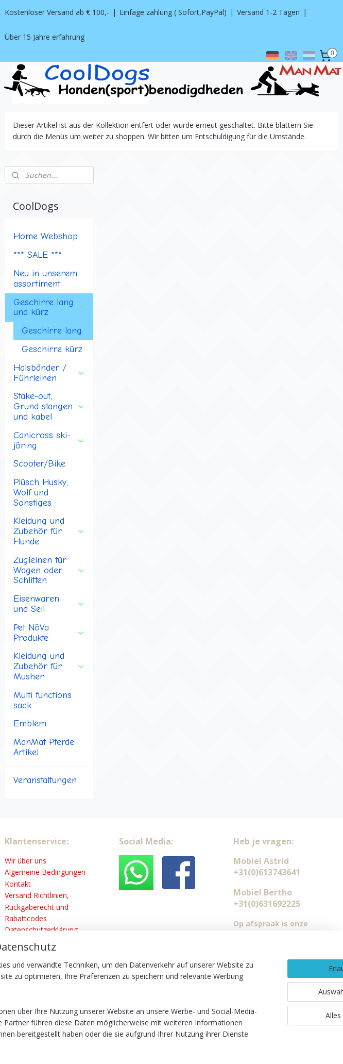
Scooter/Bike (39, 409)
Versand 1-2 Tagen (268, 12)
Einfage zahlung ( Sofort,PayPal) (173, 12)
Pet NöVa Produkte (49, 577)
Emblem (29, 668)
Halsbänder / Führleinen (49, 317)
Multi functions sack (42, 645)
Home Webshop (45, 181)
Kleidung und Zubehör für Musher (49, 611)
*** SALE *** (37, 199)
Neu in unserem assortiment (45, 223)
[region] (103, 988)
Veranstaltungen (45, 725)
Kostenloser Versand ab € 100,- (57, 12)
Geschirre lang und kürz (49, 252)
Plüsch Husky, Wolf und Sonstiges (40, 437)
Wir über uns (25, 805)
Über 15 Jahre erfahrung (44, 37)
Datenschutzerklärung (41, 875)
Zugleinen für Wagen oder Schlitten (49, 515)
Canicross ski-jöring (49, 385)
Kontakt (18, 829)
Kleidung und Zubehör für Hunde (49, 476)
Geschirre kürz (52, 294)
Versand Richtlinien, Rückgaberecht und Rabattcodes (37, 851)
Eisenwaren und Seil (49, 548)
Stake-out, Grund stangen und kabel (49, 351)
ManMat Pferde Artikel (43, 691)
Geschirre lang (52, 275)
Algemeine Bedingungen (45, 817)
